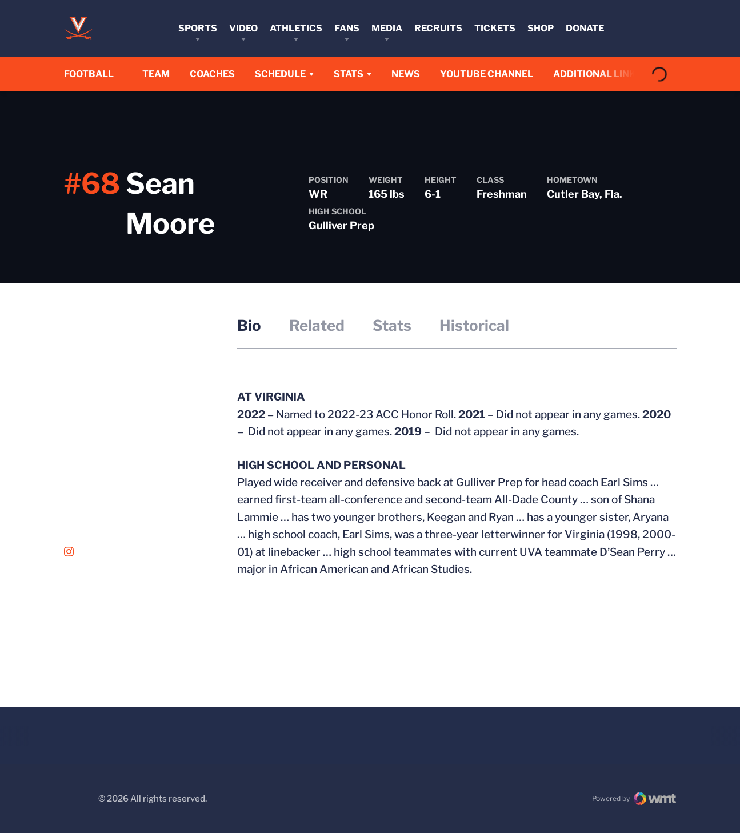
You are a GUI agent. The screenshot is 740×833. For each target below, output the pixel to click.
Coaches (218, 74)
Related (317, 325)
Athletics (296, 28)
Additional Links (603, 74)
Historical (474, 325)
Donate (585, 28)
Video (243, 28)
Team (161, 74)
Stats (354, 74)
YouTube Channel (492, 73)
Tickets (494, 28)
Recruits (438, 28)
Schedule (286, 74)
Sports (197, 28)
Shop (540, 28)
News (411, 74)
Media (386, 28)
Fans (346, 28)
